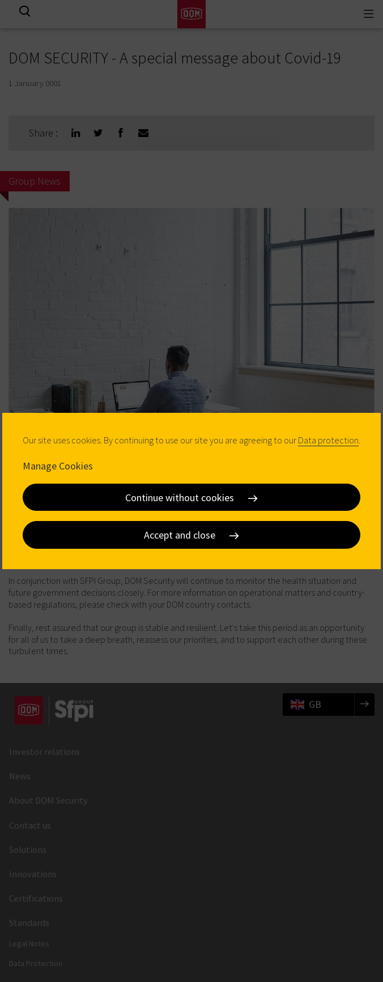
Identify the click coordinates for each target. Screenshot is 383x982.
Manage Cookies (58, 465)
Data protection (328, 440)
